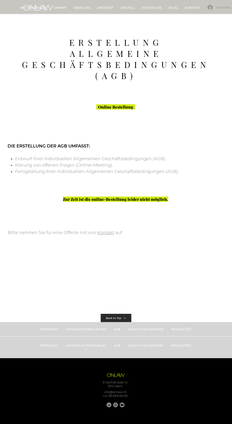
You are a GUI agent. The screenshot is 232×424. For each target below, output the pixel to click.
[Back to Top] (116, 318)
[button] (105, 7)
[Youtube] (122, 405)
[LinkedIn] (109, 405)
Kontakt (105, 232)
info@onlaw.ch (115, 392)
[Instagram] (115, 405)
